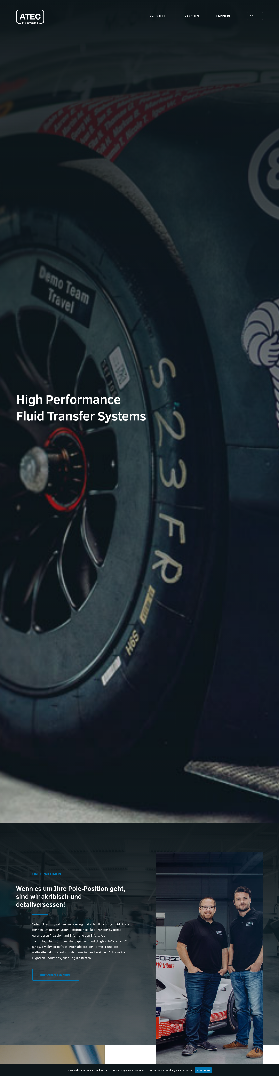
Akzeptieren (203, 1070)
